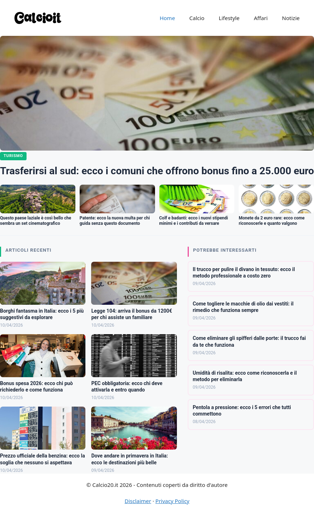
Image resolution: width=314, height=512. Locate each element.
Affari (260, 18)
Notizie (291, 18)
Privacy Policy (172, 500)
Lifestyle (229, 18)
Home (167, 18)
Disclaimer (138, 500)
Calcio (197, 18)
